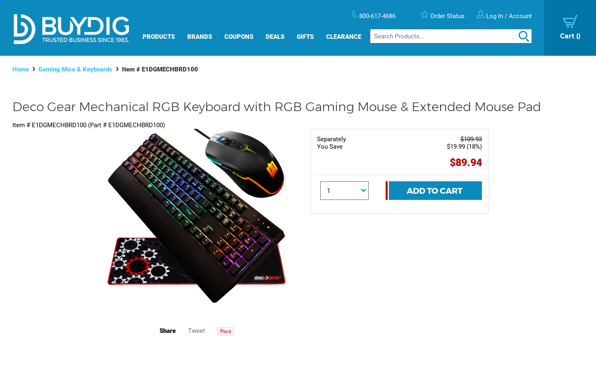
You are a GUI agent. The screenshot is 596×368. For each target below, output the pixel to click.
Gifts (305, 36)
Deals (275, 36)
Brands (199, 36)
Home (20, 69)
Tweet (196, 331)
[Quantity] (344, 190)
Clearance (343, 36)
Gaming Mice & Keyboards (75, 69)
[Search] (451, 36)
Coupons (238, 36)
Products (159, 36)
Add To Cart (434, 191)
